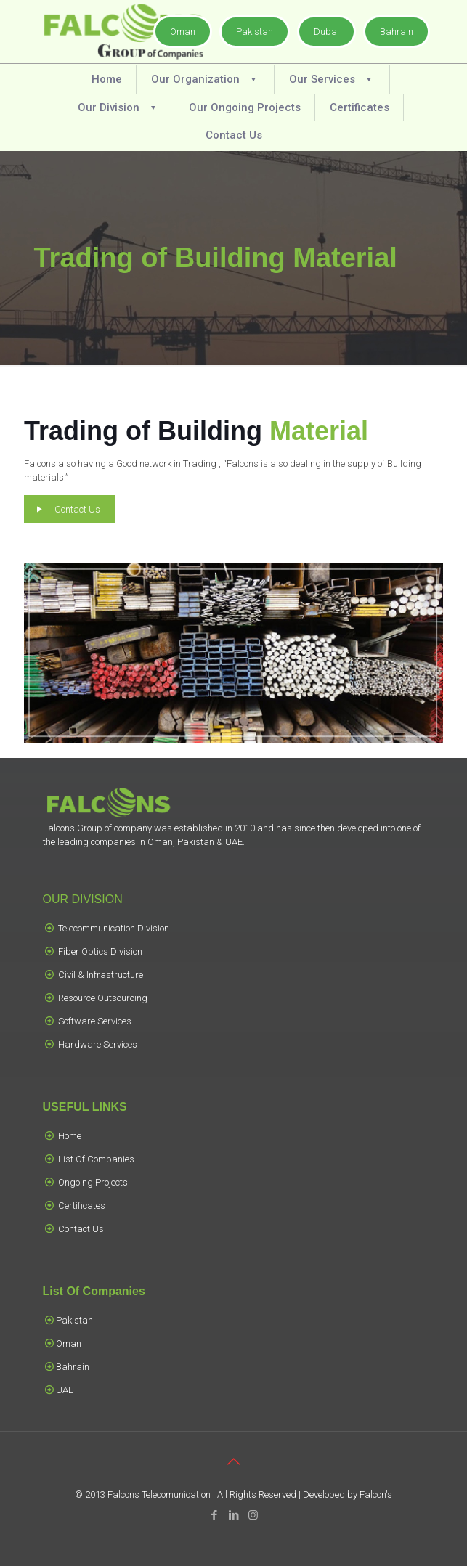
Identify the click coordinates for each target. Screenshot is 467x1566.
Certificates (81, 1205)
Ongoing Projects (93, 1182)
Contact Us (81, 1228)
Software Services (94, 1021)
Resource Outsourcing (102, 997)
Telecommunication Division (113, 928)
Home (69, 1135)
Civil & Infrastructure (100, 974)
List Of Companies (96, 1159)
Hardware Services (97, 1044)
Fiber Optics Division (100, 951)
